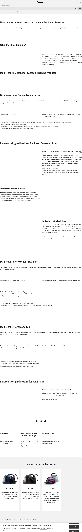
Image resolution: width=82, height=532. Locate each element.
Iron (10, 519)
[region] (41, 527)
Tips (15, 519)
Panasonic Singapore (6, 5)
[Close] (80, 527)
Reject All (74, 526)
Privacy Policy (43, 528)
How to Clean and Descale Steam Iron (27, 519)
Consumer (3, 519)
